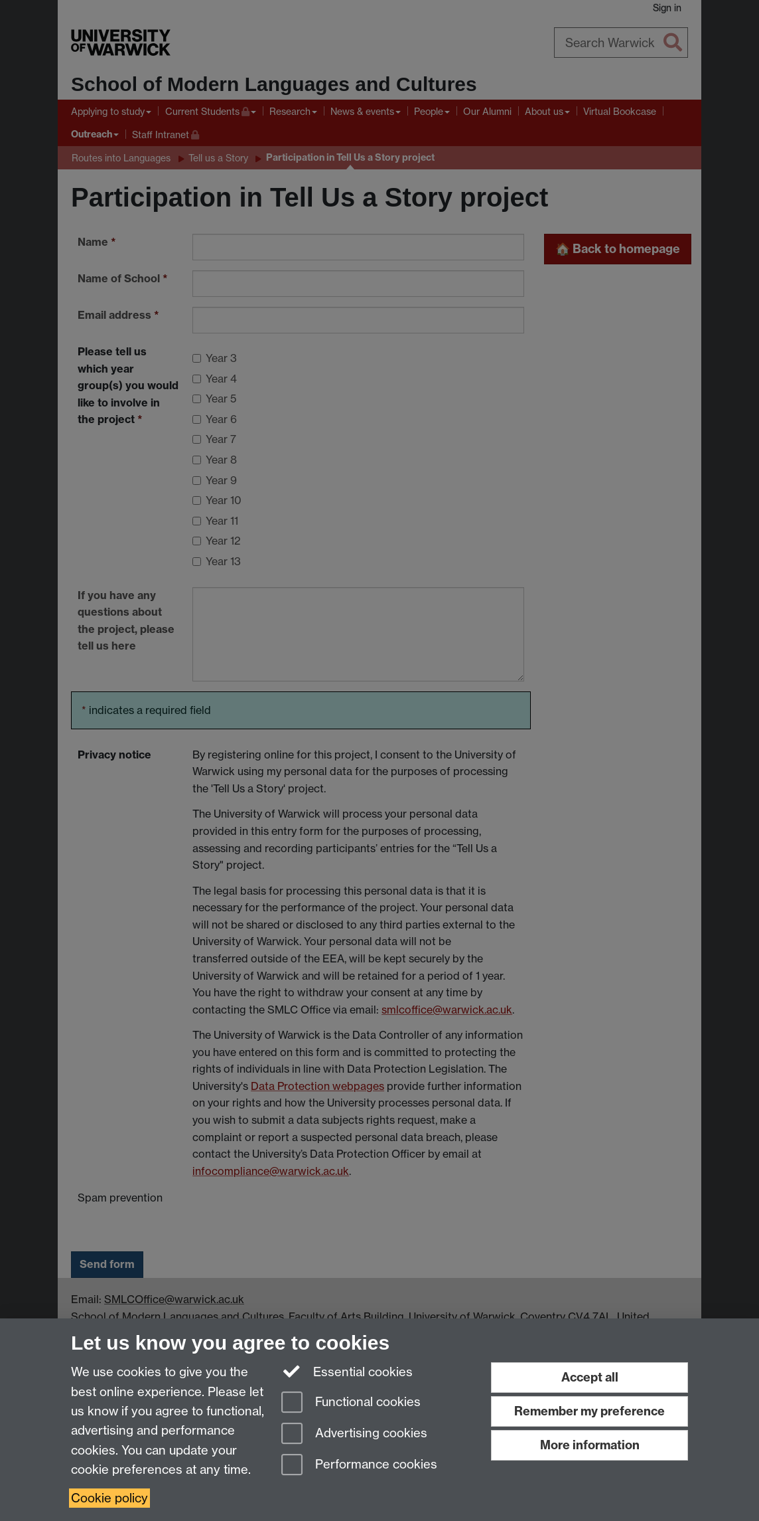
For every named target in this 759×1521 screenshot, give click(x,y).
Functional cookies (351, 1403)
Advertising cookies (354, 1434)
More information (590, 1445)
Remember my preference (589, 1411)
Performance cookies (359, 1465)
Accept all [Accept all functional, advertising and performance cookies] (589, 1377)
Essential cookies (347, 1371)
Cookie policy (109, 1498)
